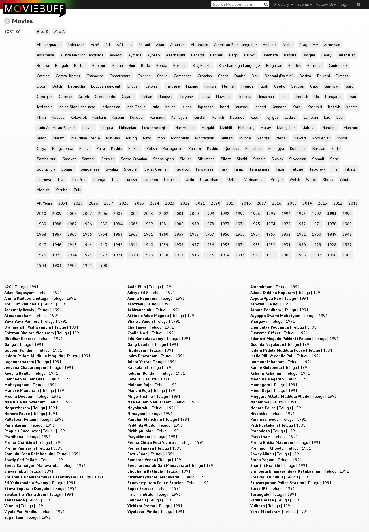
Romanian (298, 148)
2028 (93, 203)
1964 (102, 234)
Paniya (85, 148)
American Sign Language (235, 44)
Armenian (332, 44)
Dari (255, 75)
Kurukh (218, 117)
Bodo (145, 65)
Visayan (277, 179)
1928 (331, 244)
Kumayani (179, 117)
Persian (134, 148)
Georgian (45, 96)
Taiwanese (204, 169)
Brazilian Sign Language (239, 65)
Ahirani (144, 44)
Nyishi (342, 138)
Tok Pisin (78, 179)
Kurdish (200, 117)
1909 (286, 255)
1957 (209, 234)
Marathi (59, 138)
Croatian (205, 75)
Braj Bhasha (202, 65)
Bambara (270, 55)
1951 (301, 234)
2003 (148, 213)
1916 (194, 255)
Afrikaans (124, 44)
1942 (118, 244)
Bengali (61, 65)
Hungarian (333, 96)
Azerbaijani (175, 55)
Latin (340, 117)
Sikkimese (206, 158)
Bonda (161, 65)
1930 (301, 244)
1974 (270, 224)
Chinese (144, 75)
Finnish (210, 86)
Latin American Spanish (56, 127)
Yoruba (61, 190)
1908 (301, 255)
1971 (316, 224)
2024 (154, 203)
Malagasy (246, 127)
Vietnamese (254, 179)
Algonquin (199, 44)
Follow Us (326, 4)
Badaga (197, 55)
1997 (240, 213)
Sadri (335, 148)
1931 (286, 244)
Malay (266, 127)
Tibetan (351, 169)
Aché (95, 44)
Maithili (226, 127)
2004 (133, 213)
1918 (163, 255)
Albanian (177, 44)
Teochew (317, 169)
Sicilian (186, 158)
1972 (301, 224)
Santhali (88, 158)
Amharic (269, 44)
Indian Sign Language (76, 107)
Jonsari (260, 107)
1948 (347, 234)
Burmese (315, 65)
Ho (316, 96)
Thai (334, 169)
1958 (194, 234)
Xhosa (328, 179)
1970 (331, 224)
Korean (118, 117)
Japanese (206, 107)
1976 (240, 224)
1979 (194, 224)
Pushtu (212, 148)
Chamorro (94, 75)
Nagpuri (263, 138)
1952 (286, 234)
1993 (301, 213)
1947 (41, 244)
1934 (240, 244)
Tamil (238, 169)
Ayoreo (153, 55)
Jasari (224, 107)
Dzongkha (76, 86)
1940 (148, 244)
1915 (209, 255)
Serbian (108, 158)
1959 (179, 234)
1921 (118, 255)
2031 (62, 203)
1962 (133, 234)
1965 (87, 234)
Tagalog (182, 169)
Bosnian (180, 65)
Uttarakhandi (210, 179)
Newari (300, 138)
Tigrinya (44, 179)
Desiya (305, 75)
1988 (56, 224)
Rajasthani (253, 148)
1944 (87, 244)
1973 (286, 224)
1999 (209, 213)
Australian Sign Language (82, 55)
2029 (78, 203)
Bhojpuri (99, 65)
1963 (118, 234)
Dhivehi (323, 75)
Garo (349, 86)
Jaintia (187, 107)
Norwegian (321, 138)
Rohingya (276, 148)
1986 (87, 224)
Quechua (231, 148)
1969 (347, 224)
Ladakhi (291, 117)
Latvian (88, 127)
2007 (87, 213)
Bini (132, 65)
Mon (161, 138)
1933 (255, 244)
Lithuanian (127, 127)
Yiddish (43, 190)
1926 (41, 255)
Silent (226, 158)
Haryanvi (186, 96)
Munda (245, 138)
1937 (194, 244)
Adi (108, 44)
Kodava (58, 117)
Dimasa (342, 75)
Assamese (45, 55)
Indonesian (110, 107)
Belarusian (346, 55)
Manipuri (351, 127)
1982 (148, 224)
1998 (224, 213)
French (247, 86)
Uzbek (232, 179)
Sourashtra (46, 169)
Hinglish (301, 96)
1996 (255, 213)
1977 (224, 224)
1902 (72, 265)
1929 (316, 244)
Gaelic (279, 86)
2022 (185, 203)
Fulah (263, 86)
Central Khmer (68, 75)
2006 (102, 213)
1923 (87, 255)
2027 (108, 203)
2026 (124, 203)
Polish (152, 148)
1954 (255, 234)
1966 (72, 234)
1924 (72, 255)
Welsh (295, 179)
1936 (209, 244)
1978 (209, 224)
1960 (163, 234)
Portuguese (172, 148)
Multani (227, 138)
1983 (133, 224)
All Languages (49, 44)
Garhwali (331, 86)
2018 (246, 203)
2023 (169, 203)
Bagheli (216, 55)
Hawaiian (223, 96)
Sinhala (259, 158)
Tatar (280, 169)
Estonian (153, 86)
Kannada (279, 107)
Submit (304, 4)
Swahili (112, 169)
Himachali (265, 96)
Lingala (107, 127)
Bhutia (117, 65)
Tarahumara (259, 169)
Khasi (41, 117)
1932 (270, 244)
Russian (318, 148)
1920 (133, 255)
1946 (56, 244)
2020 (215, 203)
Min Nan (113, 138)
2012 (337, 203)
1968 (41, 234)
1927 (347, 244)
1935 (224, 244)
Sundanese (90, 169)
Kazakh (334, 107)
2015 (292, 203)
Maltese (309, 127)
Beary (326, 55)
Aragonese (308, 44)
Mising (131, 138)
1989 (41, 224)
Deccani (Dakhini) (279, 75)
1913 (240, 255)
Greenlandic (105, 96)
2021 (200, 203)
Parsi (101, 148)
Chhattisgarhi (120, 75)
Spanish (68, 169)
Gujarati (128, 96)
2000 (194, 213)
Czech (223, 75)
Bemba (43, 65)
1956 (224, 234)
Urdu (190, 179)
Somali (318, 158)
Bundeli (294, 65)
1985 (102, 224)
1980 (179, 224)
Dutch (57, 86)
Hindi (284, 96)
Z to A (59, 31)
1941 (133, 244)
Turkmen (150, 179)
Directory (283, 4)
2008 (72, 213)
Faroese (173, 86)
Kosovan (137, 117)
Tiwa (61, 179)
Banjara (290, 55)
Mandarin (330, 127)
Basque (309, 55)
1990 (347, 213)
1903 (56, 265)
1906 (331, 255)
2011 (353, 203)
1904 (41, 265)
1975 (255, 224)
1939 (163, 244)
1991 (331, 213)
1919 (148, 255)
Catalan (43, 75)
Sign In (347, 4)
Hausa (205, 96)
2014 (307, 203)
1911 (270, 255)
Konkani (99, 117)
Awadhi (116, 55)
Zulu (77, 190)
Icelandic (44, 107)
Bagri (233, 55)
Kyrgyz (272, 117)
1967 (56, 234)
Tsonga (99, 179)
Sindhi (242, 158)
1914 (224, 255)
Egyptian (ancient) (106, 86)
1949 (331, 234)
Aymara (134, 55)
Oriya (41, 148)
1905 (347, 255)
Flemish (228, 86)
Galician (297, 86)
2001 (179, 213)
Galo (314, 86)
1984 (118, 224)
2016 (276, 203)
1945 (72, 244)
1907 (316, 255)
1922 (102, 255)
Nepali (282, 138)
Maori (42, 138)
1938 (179, 244)
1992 (316, 213)
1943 (102, 244)
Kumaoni (157, 117)
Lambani (311, 117)
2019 (231, 203)
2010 (41, 213)
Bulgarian (274, 65)
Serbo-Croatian (134, 158)
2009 (56, 213)
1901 (87, 265)
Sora (334, 158)
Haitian (146, 96)
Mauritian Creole (85, 138)
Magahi (208, 127)
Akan (160, 44)
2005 (118, 213)
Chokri (162, 75)
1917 (179, 255)
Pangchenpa (62, 148)
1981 (163, 224)
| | (21, 286)
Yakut (343, 179)
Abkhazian (76, 44)
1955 (240, 234)
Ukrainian (172, 179)
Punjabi (195, 148)
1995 (270, 213)
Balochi (250, 55)
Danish (240, 75)
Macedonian (185, 127)
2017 (261, 203)
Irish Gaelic (135, 107)
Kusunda (237, 117)
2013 (322, 203)
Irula (155, 107)
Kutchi (256, 117)
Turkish (131, 179)
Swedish (131, 169)
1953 (270, 234)
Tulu (115, 179)
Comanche (183, 75)
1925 (56, 255)
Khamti (352, 107)
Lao (327, 117)
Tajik (223, 169)
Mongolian (180, 138)
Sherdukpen (163, 158)
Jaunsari (241, 107)
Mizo (147, 138)
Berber (80, 65)
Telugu (297, 169)
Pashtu (116, 148)
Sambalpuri (47, 158)
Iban (352, 96)
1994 (286, 213)
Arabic (288, 44)
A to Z (42, 31)
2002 (163, 213)
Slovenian (297, 158)
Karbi (297, 107)
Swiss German (156, 169)
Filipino (192, 86)
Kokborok (79, 117)
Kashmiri (315, 107)
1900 (102, 265)
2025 (139, 203)
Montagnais (205, 138)
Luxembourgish (155, 127)
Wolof (311, 179)
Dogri (41, 86)
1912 (255, 255)
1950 (316, 234)
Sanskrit (69, 158)
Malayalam (286, 127)
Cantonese (338, 65)
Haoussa (165, 96)
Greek (83, 96)
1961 (148, 234)
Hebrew (244, 96)
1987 (72, 224)
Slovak (277, 158)
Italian (170, 107)
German (65, 96)
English (133, 86)
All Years (44, 203)
